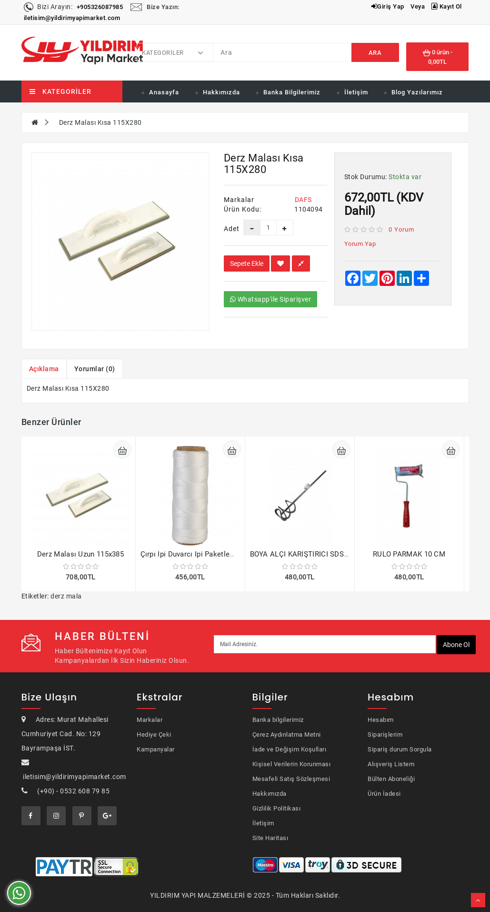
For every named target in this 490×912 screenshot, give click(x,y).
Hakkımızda (221, 92)
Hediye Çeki (154, 734)
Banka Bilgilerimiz (291, 92)
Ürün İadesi (384, 793)
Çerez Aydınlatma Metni (286, 734)
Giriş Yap (387, 6)
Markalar (149, 719)
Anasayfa (164, 92)
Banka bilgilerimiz (278, 719)
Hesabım (381, 719)
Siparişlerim (385, 734)
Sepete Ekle (246, 263)
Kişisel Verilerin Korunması (291, 764)
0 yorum (401, 229)
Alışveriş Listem (391, 764)
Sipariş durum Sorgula (400, 749)
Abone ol (456, 645)
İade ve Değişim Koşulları (289, 749)
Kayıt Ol (446, 6)
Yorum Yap (360, 243)
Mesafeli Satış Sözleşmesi (291, 778)
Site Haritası (270, 837)
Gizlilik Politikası (276, 808)
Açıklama (44, 369)
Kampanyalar (156, 749)
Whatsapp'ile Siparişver (270, 299)
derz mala (66, 596)
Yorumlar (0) (94, 369)
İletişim (356, 92)
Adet (226, 229)
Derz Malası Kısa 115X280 (100, 122)
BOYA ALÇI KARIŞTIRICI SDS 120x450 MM (319, 554)
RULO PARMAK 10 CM (409, 554)
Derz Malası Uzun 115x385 (80, 554)
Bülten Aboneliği (391, 778)
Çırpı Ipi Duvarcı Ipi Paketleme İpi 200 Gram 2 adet (223, 554)
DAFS (303, 199)
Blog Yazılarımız (417, 92)
